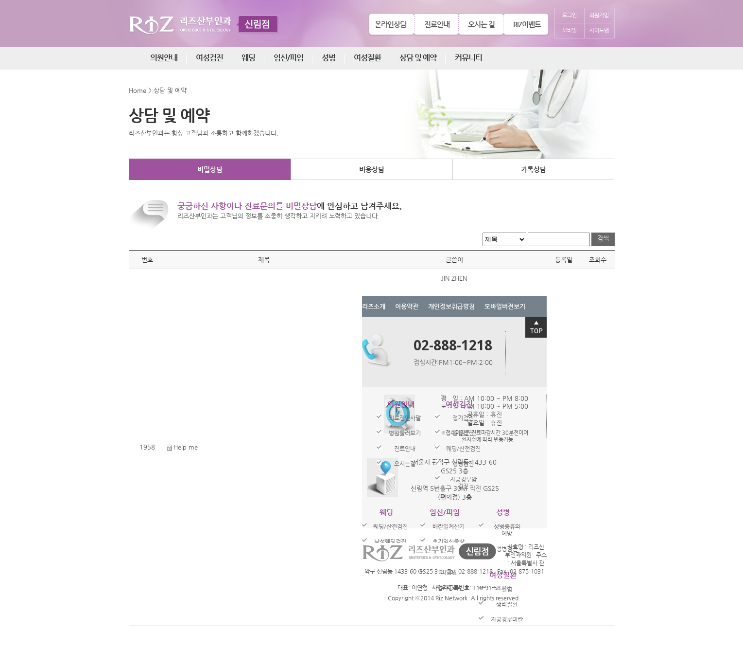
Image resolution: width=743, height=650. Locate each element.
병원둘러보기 (405, 433)
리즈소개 (373, 306)
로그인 (569, 15)
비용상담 (371, 169)
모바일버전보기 (504, 306)
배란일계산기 (448, 526)
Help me (182, 447)
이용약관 (406, 306)
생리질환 (507, 604)
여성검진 (209, 57)
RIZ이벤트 (527, 24)
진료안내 (436, 24)
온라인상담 (390, 24)
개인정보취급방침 (451, 306)
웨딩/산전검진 (463, 448)
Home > (140, 90)
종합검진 (463, 433)
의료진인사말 (405, 418)
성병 (328, 57)
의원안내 (163, 57)
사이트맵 (599, 30)
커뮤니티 (468, 57)
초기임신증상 (448, 541)
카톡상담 (533, 169)
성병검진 (463, 463)
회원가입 (599, 15)
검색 (603, 238)
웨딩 (248, 57)
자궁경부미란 (507, 619)
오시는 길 (481, 24)
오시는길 (404, 463)
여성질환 (367, 57)
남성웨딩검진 (390, 541)
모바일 (569, 30)
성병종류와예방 (507, 530)
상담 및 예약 (417, 57)
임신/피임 (288, 57)
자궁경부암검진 (463, 482)
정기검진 (463, 418)
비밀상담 (210, 169)
